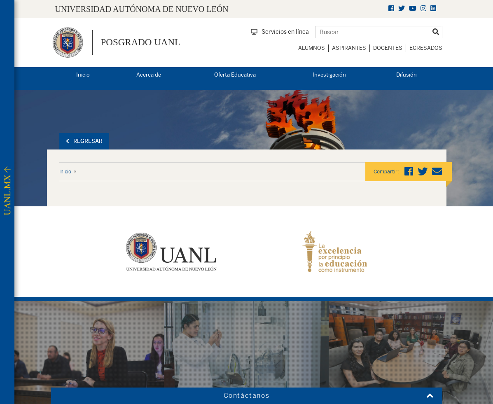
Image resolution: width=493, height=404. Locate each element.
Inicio (83, 75)
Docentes (387, 48)
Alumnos (311, 48)
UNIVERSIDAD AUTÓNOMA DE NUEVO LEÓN (142, 9)
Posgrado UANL (141, 42)
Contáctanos (247, 395)
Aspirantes (349, 48)
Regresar (84, 141)
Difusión (406, 75)
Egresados (425, 48)
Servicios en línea (280, 31)
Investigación (329, 75)
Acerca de (148, 75)
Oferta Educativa (235, 75)
